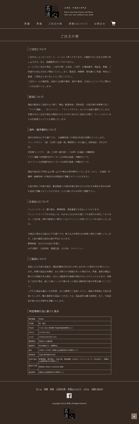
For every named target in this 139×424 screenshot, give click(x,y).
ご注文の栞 (61, 389)
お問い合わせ (97, 389)
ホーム (39, 389)
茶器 (52, 389)
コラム (86, 389)
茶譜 (46, 389)
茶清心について (74, 389)
